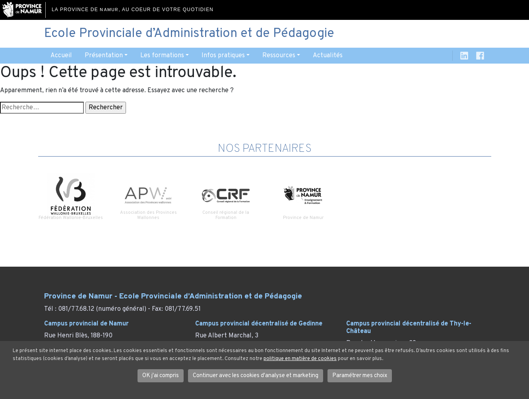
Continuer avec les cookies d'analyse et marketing (255, 376)
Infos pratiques (223, 56)
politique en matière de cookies (300, 359)
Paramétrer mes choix (359, 376)
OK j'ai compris (160, 376)
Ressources (278, 56)
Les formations (162, 56)
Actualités (328, 56)
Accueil (61, 56)
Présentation (104, 56)
